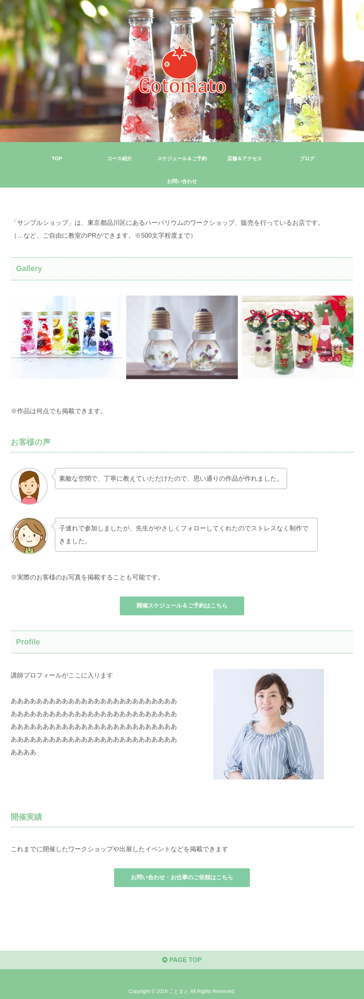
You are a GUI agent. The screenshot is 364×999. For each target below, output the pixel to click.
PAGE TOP (182, 959)
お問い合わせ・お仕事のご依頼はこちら (182, 877)
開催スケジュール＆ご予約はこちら (182, 606)
